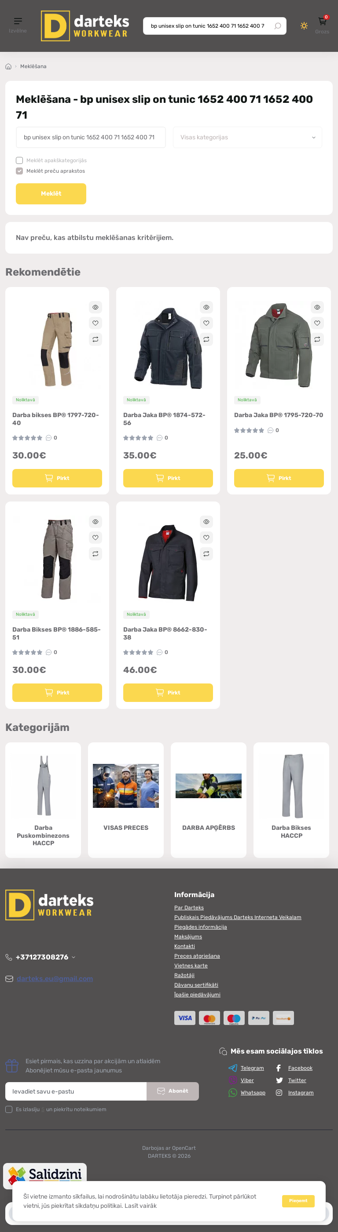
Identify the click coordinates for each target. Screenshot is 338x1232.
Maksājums (188, 937)
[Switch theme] (304, 25)
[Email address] (76, 1091)
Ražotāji (184, 975)
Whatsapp (246, 1092)
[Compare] (95, 339)
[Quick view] (95, 307)
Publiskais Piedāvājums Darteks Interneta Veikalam (237, 917)
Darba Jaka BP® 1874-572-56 (164, 419)
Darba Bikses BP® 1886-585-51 (56, 633)
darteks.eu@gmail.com (55, 978)
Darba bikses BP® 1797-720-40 (55, 419)
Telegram (246, 1068)
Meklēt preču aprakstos (55, 171)
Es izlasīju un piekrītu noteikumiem (61, 1109)
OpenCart (184, 1148)
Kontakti (184, 946)
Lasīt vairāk (141, 1206)
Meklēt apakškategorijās (56, 160)
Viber (241, 1080)
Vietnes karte (191, 966)
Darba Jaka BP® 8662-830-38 (165, 633)
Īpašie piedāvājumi (197, 995)
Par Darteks (189, 908)
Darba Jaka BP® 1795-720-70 (278, 415)
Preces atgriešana (197, 956)
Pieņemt (298, 1200)
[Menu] (18, 26)
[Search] (277, 25)
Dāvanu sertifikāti (196, 985)
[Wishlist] (95, 323)
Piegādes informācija (200, 927)
